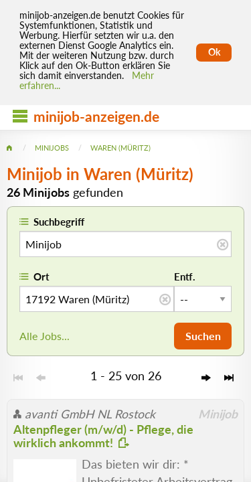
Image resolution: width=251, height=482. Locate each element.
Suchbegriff (58, 222)
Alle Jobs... (44, 335)
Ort (41, 276)
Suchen (203, 335)
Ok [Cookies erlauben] (214, 52)
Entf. (184, 276)
